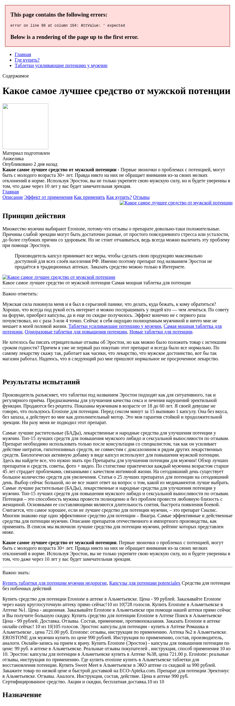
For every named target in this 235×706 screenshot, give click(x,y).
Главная (23, 55)
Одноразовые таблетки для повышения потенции (76, 332)
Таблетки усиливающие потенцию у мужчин (61, 66)
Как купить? (119, 198)
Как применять (89, 198)
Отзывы (141, 198)
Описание (12, 198)
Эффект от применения (48, 198)
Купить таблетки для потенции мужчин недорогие (54, 583)
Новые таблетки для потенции (160, 332)
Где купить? (27, 60)
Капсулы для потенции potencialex (145, 583)
